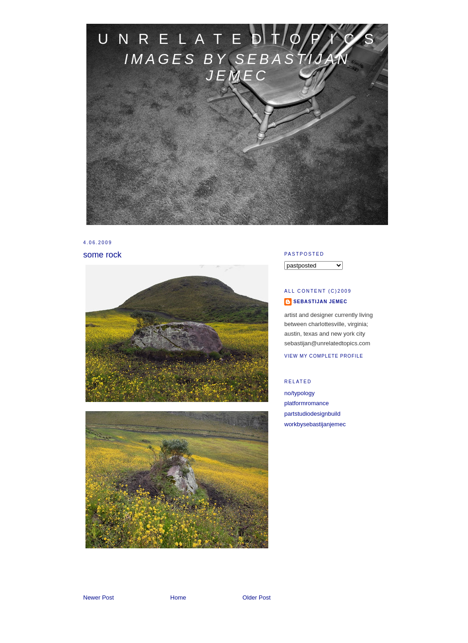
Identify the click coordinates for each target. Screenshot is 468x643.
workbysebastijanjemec (315, 424)
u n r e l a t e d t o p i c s (237, 39)
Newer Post (98, 597)
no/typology (299, 393)
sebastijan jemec (320, 301)
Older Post (257, 597)
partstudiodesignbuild (312, 413)
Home (178, 597)
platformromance (306, 403)
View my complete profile (323, 356)
